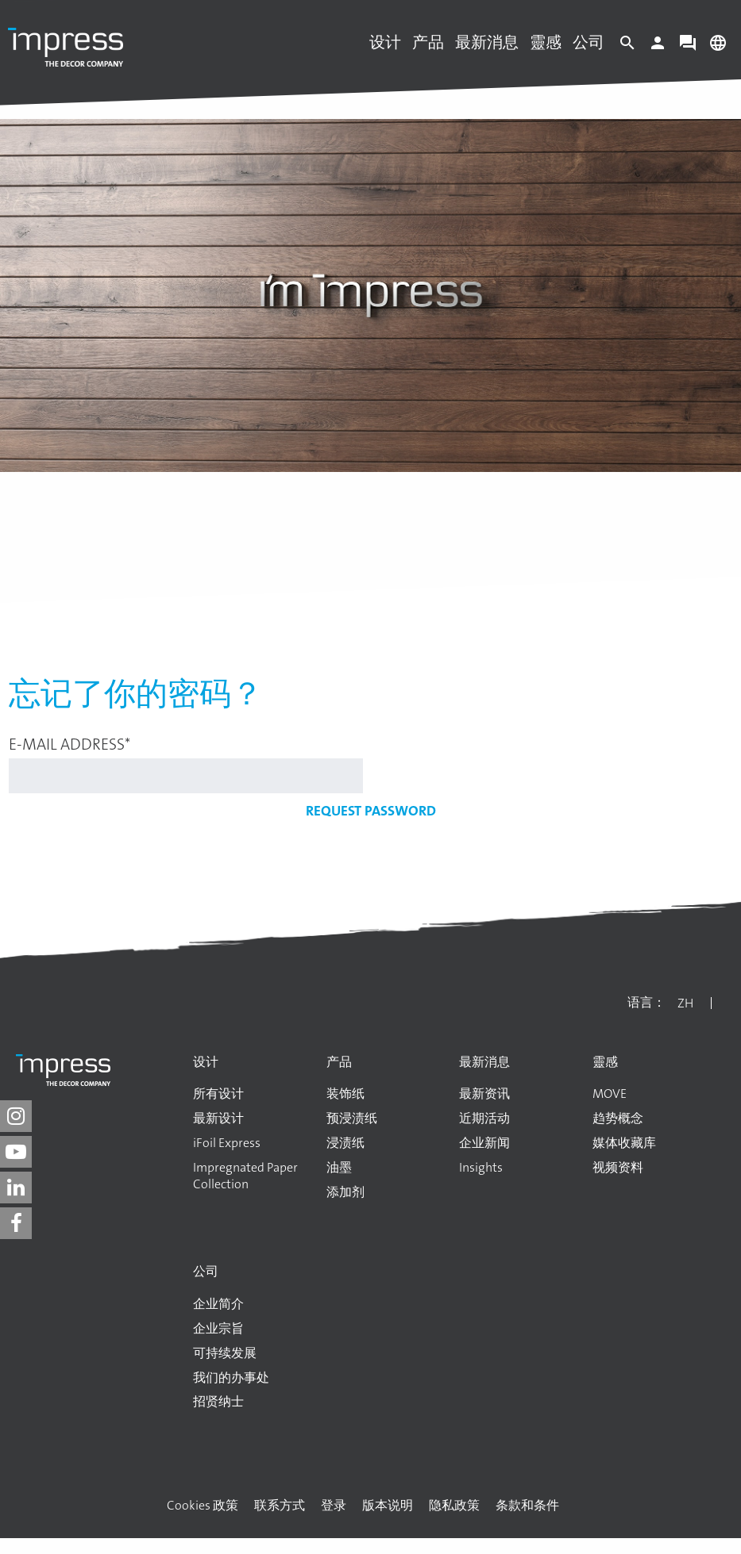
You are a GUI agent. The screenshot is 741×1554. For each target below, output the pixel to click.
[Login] (658, 47)
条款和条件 (527, 1506)
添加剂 (345, 1192)
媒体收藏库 (624, 1143)
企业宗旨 (218, 1329)
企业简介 (218, 1304)
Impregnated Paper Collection (245, 1176)
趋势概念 (617, 1118)
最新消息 (487, 42)
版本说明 (387, 1506)
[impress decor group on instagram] (16, 1116)
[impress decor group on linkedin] (16, 1187)
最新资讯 (484, 1094)
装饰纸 (345, 1094)
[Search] (627, 47)
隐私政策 (454, 1506)
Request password (371, 810)
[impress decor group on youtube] (16, 1152)
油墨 (339, 1168)
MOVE (609, 1094)
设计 (385, 42)
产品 (428, 42)
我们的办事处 (231, 1378)
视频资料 (617, 1168)
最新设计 (218, 1118)
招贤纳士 (218, 1402)
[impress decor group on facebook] (16, 1223)
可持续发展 (225, 1353)
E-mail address (69, 744)
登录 (333, 1506)
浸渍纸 (345, 1143)
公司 (588, 42)
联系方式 (279, 1506)
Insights (481, 1168)
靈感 (546, 42)
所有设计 (218, 1094)
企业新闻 (484, 1143)
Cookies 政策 (202, 1506)
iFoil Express (227, 1143)
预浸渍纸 (351, 1118)
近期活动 (484, 1118)
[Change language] (718, 47)
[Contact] (688, 47)
